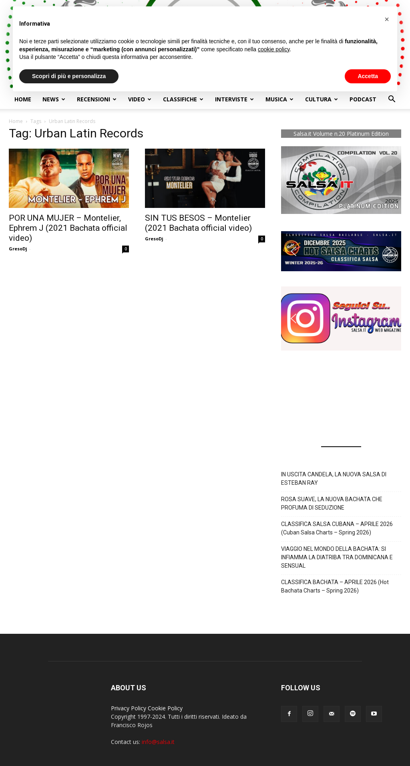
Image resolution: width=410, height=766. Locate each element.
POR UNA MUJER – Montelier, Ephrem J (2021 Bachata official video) (68, 228)
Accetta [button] (368, 76)
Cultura (321, 99)
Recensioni (97, 99)
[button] (391, 100)
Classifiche (183, 99)
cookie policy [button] (273, 49)
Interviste (234, 99)
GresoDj (18, 249)
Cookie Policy (165, 708)
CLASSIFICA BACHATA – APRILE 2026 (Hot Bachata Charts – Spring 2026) (335, 586)
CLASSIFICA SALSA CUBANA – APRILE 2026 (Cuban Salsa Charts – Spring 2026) (337, 528)
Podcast (363, 99)
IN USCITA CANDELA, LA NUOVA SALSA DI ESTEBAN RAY (333, 478)
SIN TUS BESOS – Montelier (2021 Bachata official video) (198, 223)
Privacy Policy (128, 708)
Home (22, 99)
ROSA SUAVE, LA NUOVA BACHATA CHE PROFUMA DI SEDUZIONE (331, 503)
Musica (279, 99)
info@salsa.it (158, 742)
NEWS (53, 99)
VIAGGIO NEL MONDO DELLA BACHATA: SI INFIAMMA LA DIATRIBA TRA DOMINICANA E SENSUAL (337, 557)
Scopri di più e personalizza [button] (69, 76)
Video (139, 99)
